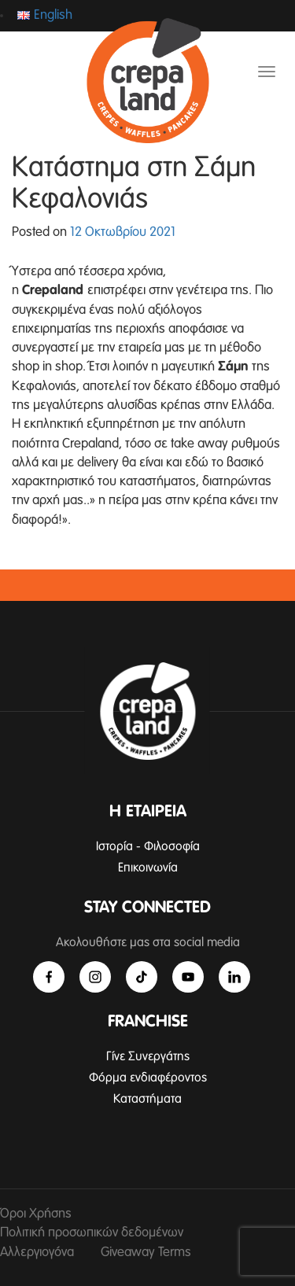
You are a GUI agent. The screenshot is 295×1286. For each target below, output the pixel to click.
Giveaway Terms (146, 1252)
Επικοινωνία (148, 867)
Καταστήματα (147, 1099)
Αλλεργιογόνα (37, 1252)
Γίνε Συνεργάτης (148, 1056)
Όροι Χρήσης (36, 1214)
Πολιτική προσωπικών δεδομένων (91, 1233)
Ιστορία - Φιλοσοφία (148, 846)
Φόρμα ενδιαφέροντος (148, 1077)
